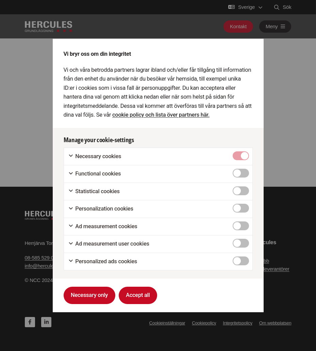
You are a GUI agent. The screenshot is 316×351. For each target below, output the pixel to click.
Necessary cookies (94, 156)
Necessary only (89, 295)
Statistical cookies (94, 191)
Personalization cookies (100, 208)
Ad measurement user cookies (108, 243)
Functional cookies (94, 173)
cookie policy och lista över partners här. (161, 115)
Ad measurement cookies (102, 226)
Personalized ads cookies (102, 261)
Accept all (138, 295)
